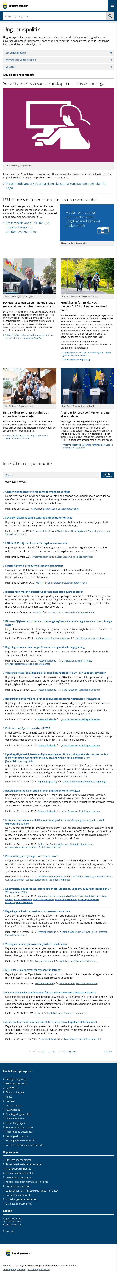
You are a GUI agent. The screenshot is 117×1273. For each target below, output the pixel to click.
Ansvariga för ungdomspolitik (59, 59)
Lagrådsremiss (42, 638)
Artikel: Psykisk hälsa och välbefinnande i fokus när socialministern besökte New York (29, 336)
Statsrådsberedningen (75, 582)
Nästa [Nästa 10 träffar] (108, 1051)
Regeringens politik (17, 1083)
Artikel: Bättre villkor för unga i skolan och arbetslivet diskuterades (26, 437)
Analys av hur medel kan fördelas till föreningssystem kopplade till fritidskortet (51, 1022)
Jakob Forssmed (83, 660)
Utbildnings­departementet (21, 1199)
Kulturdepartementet (66, 899)
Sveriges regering (16, 1079)
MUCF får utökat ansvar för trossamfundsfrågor (33, 970)
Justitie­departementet (18, 1177)
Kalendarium (13, 1110)
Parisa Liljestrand (23, 899)
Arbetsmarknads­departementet (24, 1164)
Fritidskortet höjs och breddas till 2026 (27, 728)
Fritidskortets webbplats (76, 359)
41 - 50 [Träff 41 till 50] (72, 1051)
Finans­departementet (18, 1168)
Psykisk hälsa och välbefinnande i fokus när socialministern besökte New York (50, 992)
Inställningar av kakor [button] (39, 1269)
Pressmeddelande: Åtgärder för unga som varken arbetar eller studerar (88, 446)
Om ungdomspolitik (59, 52)
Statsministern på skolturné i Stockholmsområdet (34, 565)
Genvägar (59, 66)
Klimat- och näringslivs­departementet (27, 1181)
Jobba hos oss (14, 1105)
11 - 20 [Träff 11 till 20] (41, 1051)
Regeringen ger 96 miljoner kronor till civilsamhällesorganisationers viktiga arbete (52, 698)
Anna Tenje (77, 876)
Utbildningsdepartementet (19, 902)
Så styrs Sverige (15, 1092)
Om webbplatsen (15, 1118)
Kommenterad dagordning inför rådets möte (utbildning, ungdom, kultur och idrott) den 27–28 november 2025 (58, 890)
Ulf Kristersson (55, 582)
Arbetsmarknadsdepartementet (78, 612)
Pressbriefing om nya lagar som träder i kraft (31, 856)
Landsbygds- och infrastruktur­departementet (32, 1190)
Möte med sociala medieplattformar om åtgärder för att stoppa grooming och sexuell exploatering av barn (54, 821)
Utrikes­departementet (19, 1203)
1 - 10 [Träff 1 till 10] (32, 1051)
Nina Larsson (54, 612)
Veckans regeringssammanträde (24, 1145)
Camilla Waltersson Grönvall (64, 844)
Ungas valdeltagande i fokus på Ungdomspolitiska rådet (37, 491)
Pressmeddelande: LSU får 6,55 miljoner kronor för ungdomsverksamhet (28, 227)
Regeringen (105, 638)
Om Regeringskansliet (18, 1114)
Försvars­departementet (19, 1173)
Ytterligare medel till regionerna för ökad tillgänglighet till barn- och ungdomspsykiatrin (55, 672)
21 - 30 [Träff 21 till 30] (51, 1051)
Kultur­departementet (18, 1186)
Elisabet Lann (50, 508)
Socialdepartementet (68, 508)
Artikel (34, 508)
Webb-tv (61, 876)
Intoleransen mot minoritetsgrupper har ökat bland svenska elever (44, 591)
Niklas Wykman (79, 531)
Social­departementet (18, 1195)
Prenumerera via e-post (19, 1127)
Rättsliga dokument (60, 638)
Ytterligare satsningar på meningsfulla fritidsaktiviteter (37, 944)
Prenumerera (107, 475)
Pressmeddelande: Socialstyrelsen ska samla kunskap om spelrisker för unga (56, 186)
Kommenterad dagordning (51, 896)
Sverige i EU (12, 1088)
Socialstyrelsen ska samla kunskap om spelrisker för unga (38, 517)
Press (9, 1096)
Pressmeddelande (41, 531)
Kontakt (10, 1101)
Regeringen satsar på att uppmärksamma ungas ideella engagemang (45, 647)
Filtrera (52, 475)
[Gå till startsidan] (16, 5)
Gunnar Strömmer (14, 879)
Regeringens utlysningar (20, 1131)
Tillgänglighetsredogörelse (21, 1140)
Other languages (15, 1123)
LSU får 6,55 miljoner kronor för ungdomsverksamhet (36, 543)
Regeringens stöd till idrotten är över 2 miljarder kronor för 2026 (42, 790)
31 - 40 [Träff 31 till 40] (61, 1051)
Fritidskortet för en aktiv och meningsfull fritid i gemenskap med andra (87, 354)
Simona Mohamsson (43, 899)
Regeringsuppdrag (47, 781)
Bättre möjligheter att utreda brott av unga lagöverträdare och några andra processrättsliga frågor (58, 623)
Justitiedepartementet (87, 638)
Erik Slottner (68, 660)
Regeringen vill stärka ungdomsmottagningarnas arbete (37, 911)
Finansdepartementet (99, 531)
